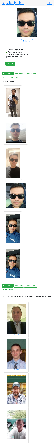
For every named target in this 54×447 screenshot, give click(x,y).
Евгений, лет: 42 (16, 404)
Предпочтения (30, 73)
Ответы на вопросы (10, 77)
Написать (10, 64)
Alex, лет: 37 (16, 369)
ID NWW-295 (27, 41)
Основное (18, 73)
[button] (11, 3)
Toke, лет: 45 (16, 334)
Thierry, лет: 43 (16, 440)
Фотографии (7, 73)
